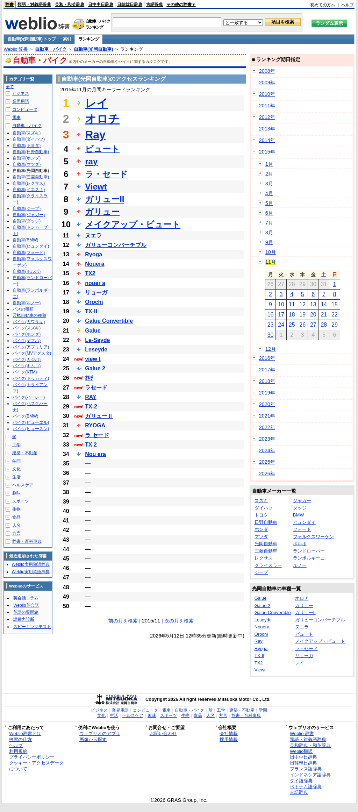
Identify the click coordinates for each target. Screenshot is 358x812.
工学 (16, 444)
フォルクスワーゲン (313, 536)
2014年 (267, 140)
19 (302, 315)
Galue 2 (95, 368)
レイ (96, 103)
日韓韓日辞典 (129, 4)
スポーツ (20, 501)
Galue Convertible (109, 321)
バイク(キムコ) (27, 365)
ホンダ (261, 529)
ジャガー (302, 500)
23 (270, 325)
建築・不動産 (24, 452)
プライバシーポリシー (32, 757)
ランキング (88, 39)
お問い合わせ (163, 733)
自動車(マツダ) (27, 164)
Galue (92, 331)
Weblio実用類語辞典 (30, 564)
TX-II (91, 311)
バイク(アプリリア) (31, 346)
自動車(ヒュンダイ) (31, 246)
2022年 (267, 427)
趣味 (16, 493)
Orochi (94, 302)
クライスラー (268, 565)
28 (324, 325)
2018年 (267, 381)
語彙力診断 (23, 619)
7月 (269, 223)
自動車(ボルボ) (27, 271)
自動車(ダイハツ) (29, 139)
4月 (269, 193)
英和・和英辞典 (69, 4)
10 (281, 304)
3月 (269, 183)
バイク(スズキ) (27, 328)
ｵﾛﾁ (89, 378)
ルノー (300, 565)
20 (313, 315)
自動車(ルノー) (27, 302)
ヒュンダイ (304, 522)
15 (334, 304)
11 (292, 304)
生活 (16, 477)
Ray (95, 134)
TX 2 (91, 445)
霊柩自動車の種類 (29, 315)
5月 (269, 203)
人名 (16, 525)
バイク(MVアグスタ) (32, 353)
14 (324, 304)
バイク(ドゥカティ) (31, 378)
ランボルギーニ (309, 558)
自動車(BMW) (25, 239)
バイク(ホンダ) (27, 334)
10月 (270, 252)
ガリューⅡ (99, 416)
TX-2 (91, 406)
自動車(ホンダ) (27, 158)
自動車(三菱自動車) (31, 176)
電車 (16, 117)
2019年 (267, 393)
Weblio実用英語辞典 (30, 571)
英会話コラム (25, 598)
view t (92, 359)
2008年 (267, 71)
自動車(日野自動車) (31, 151)
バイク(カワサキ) (29, 321)
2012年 (267, 117)
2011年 (267, 105)
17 (281, 315)
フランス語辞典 (306, 768)
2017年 (267, 369)
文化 (16, 468)
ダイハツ (264, 508)
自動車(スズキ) (27, 132)
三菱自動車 (266, 551)
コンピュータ (24, 109)
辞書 (9, 4)
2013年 (267, 128)
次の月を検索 (179, 621)
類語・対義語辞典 (34, 4)
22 (334, 315)
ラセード (96, 388)
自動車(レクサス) (29, 183)
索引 (67, 39)
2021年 (267, 416)
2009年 (267, 82)
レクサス (264, 558)
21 (324, 315)
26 (302, 325)
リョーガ (96, 292)
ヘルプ (347, 4)
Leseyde (96, 349)
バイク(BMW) (25, 416)
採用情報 (229, 739)
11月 (270, 262)
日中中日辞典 (100, 4)
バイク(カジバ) (27, 359)
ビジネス (20, 93)
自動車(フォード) (29, 252)
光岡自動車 (266, 543)
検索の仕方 (20, 739)
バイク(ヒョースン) (31, 428)
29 (334, 325)
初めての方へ (322, 4)
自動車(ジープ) (27, 208)
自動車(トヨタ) (27, 145)
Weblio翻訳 (301, 751)
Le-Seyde (97, 340)
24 (281, 325)
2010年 (267, 94)
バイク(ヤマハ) (27, 340)
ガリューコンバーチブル (115, 245)
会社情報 (229, 733)
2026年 (267, 473)
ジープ (261, 572)
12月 (270, 349)
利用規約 (18, 751)
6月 (269, 213)
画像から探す (93, 739)
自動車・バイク (51, 49)
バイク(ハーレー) (29, 397)
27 (313, 325)
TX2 (90, 273)
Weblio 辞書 (15, 49)
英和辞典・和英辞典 (310, 745)
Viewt (96, 186)
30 (270, 335)
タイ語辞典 (301, 780)
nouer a (95, 283)
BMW (298, 515)
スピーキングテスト (32, 626)
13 (313, 304)
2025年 (267, 462)
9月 (269, 242)
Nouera (94, 264)
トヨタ (261, 515)
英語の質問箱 (25, 612)
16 (270, 315)
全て (10, 87)
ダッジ (300, 508)
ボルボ (300, 543)
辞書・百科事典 (27, 541)
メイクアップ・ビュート (132, 224)
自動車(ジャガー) (29, 214)
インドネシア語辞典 (310, 774)
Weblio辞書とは (25, 733)
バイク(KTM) (25, 372)
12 (302, 304)
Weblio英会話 (25, 605)
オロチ (102, 119)
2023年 (267, 439)
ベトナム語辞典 (306, 786)
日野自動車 (266, 522)
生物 (16, 509)
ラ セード (97, 435)
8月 (269, 232)
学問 (16, 460)
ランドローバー (309, 551)
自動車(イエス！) (29, 189)
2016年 (267, 358)
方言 (16, 533)
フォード (302, 529)
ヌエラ (93, 235)
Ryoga (93, 254)
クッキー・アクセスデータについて (36, 765)
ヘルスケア (22, 485)
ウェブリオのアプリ (99, 733)
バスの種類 (23, 309)
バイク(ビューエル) (31, 422)
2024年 (267, 450)
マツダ (261, 536)
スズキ (261, 500)
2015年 (267, 152)
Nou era (95, 454)
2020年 (267, 404)
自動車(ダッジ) (27, 221)
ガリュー (102, 211)
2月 (269, 174)
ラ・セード (106, 174)
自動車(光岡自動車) (93, 49)
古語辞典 (154, 4)
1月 (269, 164)
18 (292, 315)
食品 (16, 517)
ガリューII (104, 199)
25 (292, 325)
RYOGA (95, 425)
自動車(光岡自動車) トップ (31, 39)
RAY (90, 397)
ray (91, 161)
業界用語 (20, 101)
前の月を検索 (123, 621)
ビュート (102, 149)
